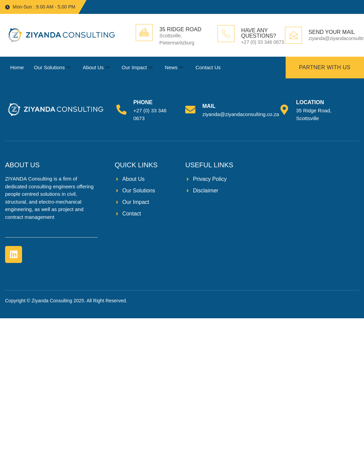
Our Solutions (52, 67)
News (174, 67)
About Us (96, 67)
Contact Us (208, 67)
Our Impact (136, 67)
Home (17, 67)
